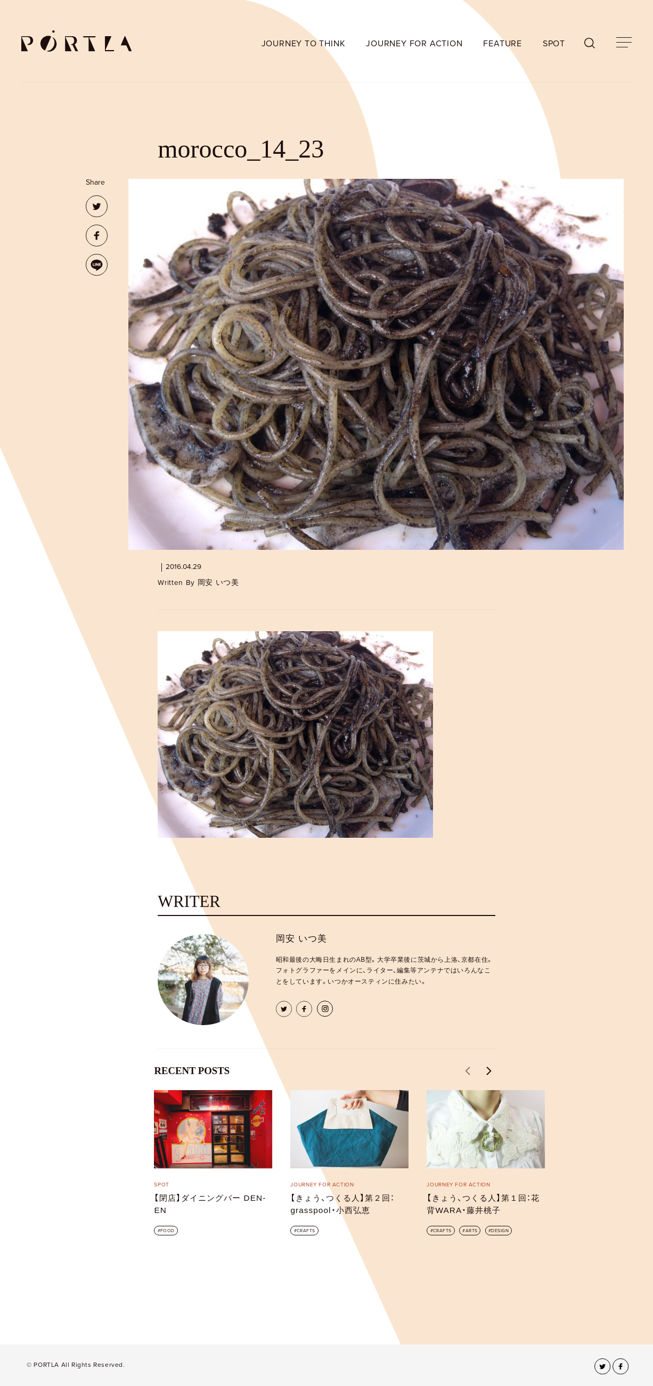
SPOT (554, 43)
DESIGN (500, 1230)
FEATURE (502, 43)
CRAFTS (306, 1230)
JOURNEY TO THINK (304, 43)
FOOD (167, 1230)
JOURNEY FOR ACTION (414, 43)
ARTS (472, 1230)
